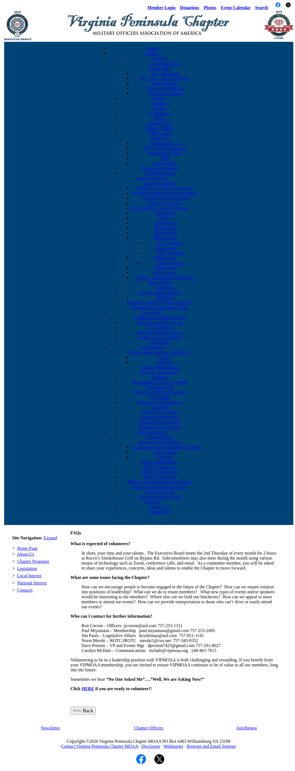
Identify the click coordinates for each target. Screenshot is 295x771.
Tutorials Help (159, 123)
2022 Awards (165, 247)
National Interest (152, 432)
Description (165, 213)
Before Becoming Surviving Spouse (165, 193)
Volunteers (159, 138)
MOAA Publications (159, 462)
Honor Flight (159, 282)
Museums (165, 362)
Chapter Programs (152, 178)
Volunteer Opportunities (159, 422)
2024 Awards (165, 267)
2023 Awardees (170, 262)
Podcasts (165, 457)
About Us (152, 53)
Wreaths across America (159, 427)
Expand (50, 537)
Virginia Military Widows (160, 332)
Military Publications (159, 472)
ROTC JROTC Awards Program (159, 208)
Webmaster (173, 746)
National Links (159, 437)
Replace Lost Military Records (160, 487)
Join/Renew (246, 728)
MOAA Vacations (159, 477)
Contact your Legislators (159, 337)
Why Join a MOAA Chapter (165, 78)
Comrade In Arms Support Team (159, 307)
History (165, 218)
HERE (87, 688)
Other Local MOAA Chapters (159, 392)
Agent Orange (165, 452)
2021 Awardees (170, 242)
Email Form (159, 511)
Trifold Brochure (160, 173)
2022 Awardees (170, 252)
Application (165, 287)
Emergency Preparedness (160, 402)
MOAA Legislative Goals (159, 322)
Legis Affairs (165, 163)
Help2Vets (165, 297)
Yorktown (159, 377)
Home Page (27, 548)
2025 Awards (165, 272)
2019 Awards (165, 228)
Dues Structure (165, 83)
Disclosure (150, 746)
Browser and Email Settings (211, 746)
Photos (160, 118)
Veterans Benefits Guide (159, 497)
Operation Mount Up (159, 417)
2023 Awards (165, 257)
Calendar (160, 58)
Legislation (152, 312)
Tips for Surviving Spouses (165, 198)
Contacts (152, 502)
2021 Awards (165, 238)
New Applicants (165, 73)
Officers (159, 98)
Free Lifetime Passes (159, 412)
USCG (165, 357)
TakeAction (159, 342)
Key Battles (159, 397)
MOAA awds (160, 133)
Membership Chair (165, 153)
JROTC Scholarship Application (165, 277)
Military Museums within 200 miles (159, 482)
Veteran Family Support (160, 292)
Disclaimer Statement (160, 168)
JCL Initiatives (160, 327)
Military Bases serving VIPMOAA (159, 352)
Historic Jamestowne (159, 372)
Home (152, 48)
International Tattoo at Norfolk (160, 382)
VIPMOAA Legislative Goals (159, 317)
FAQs (165, 158)
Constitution (159, 113)
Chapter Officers (149, 728)
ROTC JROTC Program (165, 148)
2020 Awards (165, 233)
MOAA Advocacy (160, 467)
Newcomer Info (160, 387)
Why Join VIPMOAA (165, 88)
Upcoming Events (165, 63)
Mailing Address (159, 128)
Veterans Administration (159, 442)
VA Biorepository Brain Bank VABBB (165, 447)
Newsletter (50, 728)
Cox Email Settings (165, 93)
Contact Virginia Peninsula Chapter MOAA (99, 746)
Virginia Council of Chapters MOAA (160, 302)
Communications (165, 143)
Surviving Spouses (159, 183)
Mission (159, 108)
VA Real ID (159, 407)
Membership (160, 68)
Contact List (160, 506)
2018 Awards (165, 223)
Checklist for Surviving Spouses (165, 188)
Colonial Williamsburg (159, 367)
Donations (160, 103)
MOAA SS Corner (165, 203)
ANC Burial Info (160, 492)
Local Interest (152, 347)
